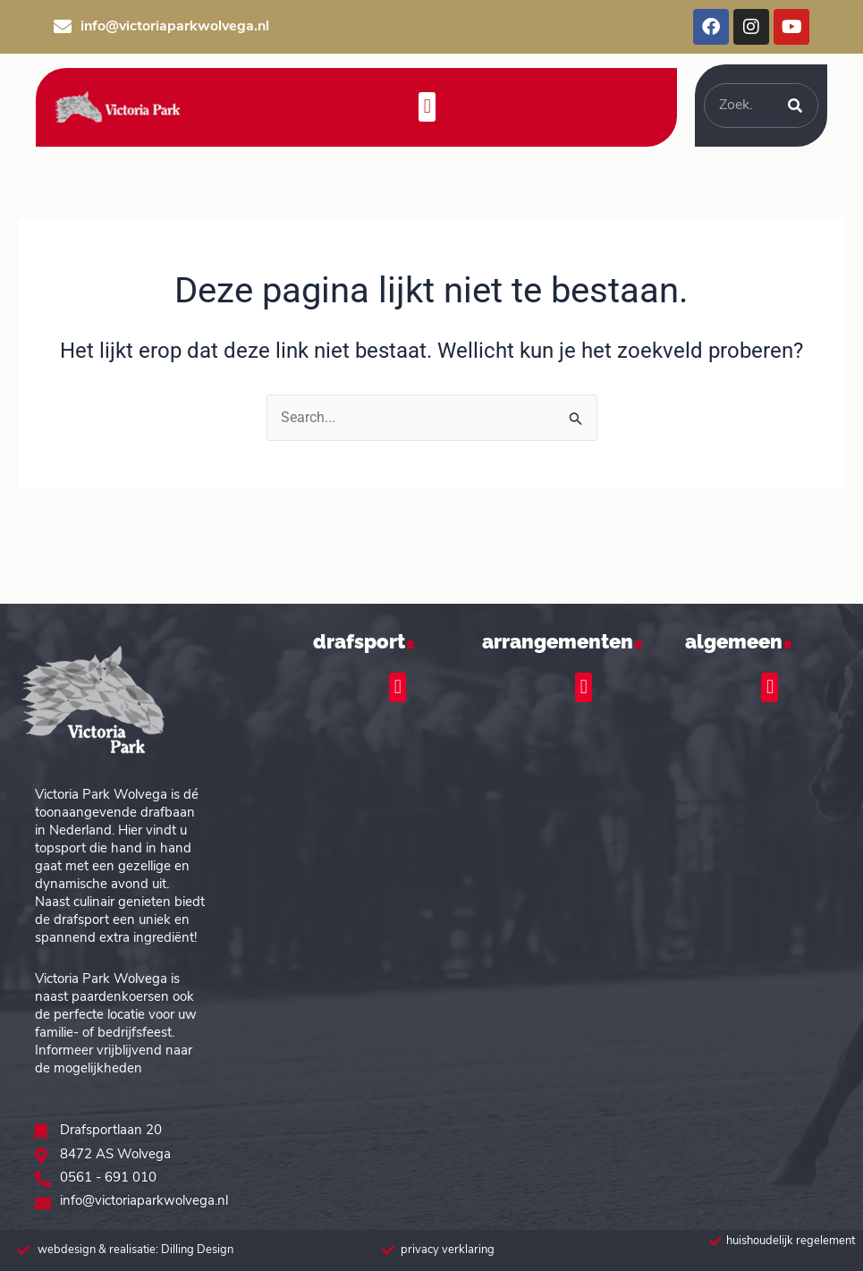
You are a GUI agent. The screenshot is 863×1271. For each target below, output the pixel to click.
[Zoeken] (795, 105)
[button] (427, 107)
